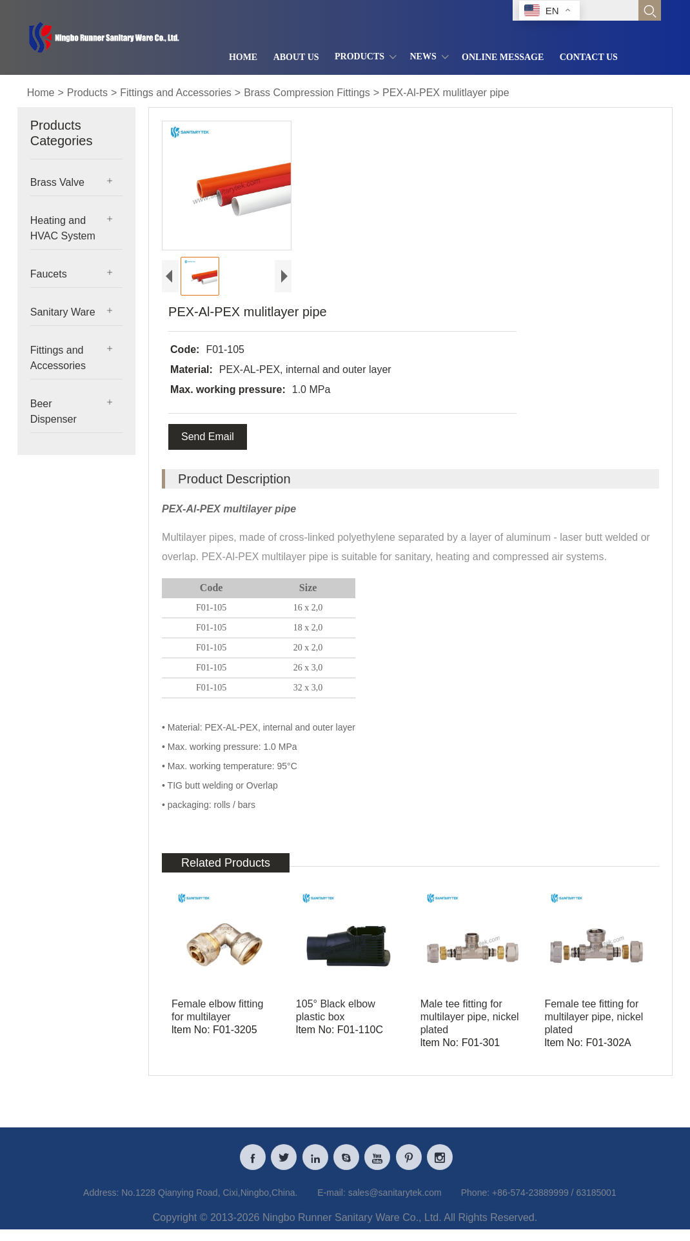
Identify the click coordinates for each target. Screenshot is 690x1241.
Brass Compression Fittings (307, 92)
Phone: (475, 1199)
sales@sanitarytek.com (395, 1199)
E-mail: (331, 1199)
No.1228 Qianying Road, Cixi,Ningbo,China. (209, 1199)
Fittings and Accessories (176, 92)
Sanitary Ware (62, 312)
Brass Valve (57, 182)
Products (87, 92)
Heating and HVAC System (62, 228)
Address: (101, 1199)
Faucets (48, 273)
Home (41, 92)
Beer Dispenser (53, 411)
